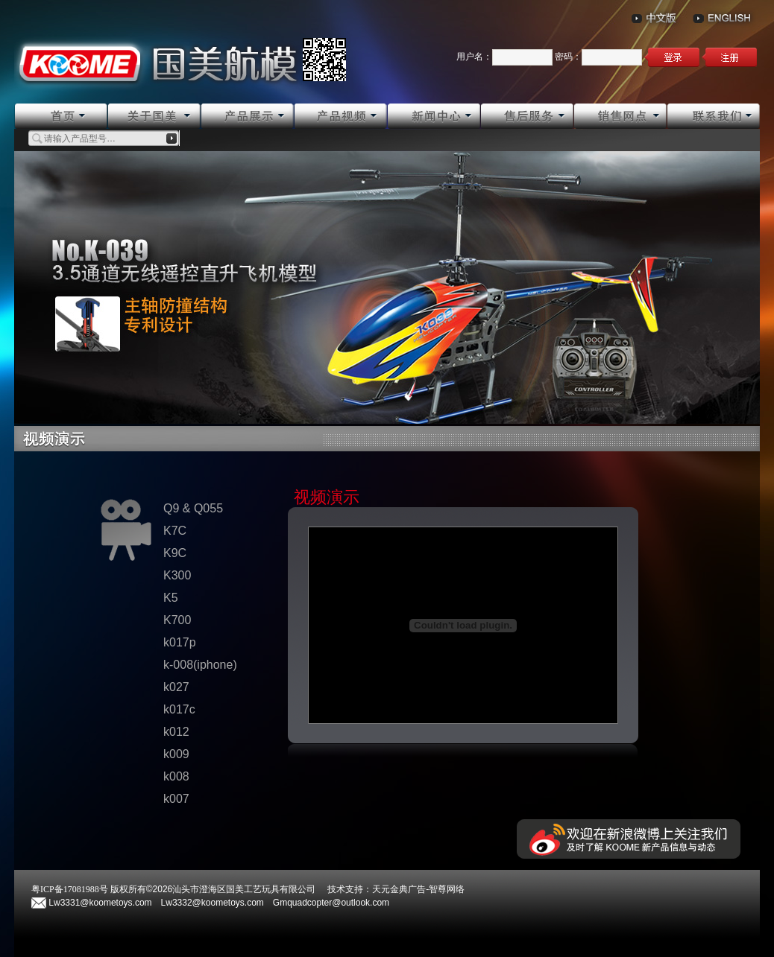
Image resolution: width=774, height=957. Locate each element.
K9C (174, 553)
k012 (176, 731)
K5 (170, 597)
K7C (174, 530)
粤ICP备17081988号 (69, 889)
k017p (179, 642)
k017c (179, 709)
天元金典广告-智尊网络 (418, 889)
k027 (176, 687)
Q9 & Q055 (193, 508)
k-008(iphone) (200, 664)
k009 (176, 754)
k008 (176, 776)
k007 (176, 798)
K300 (177, 575)
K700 (177, 620)
